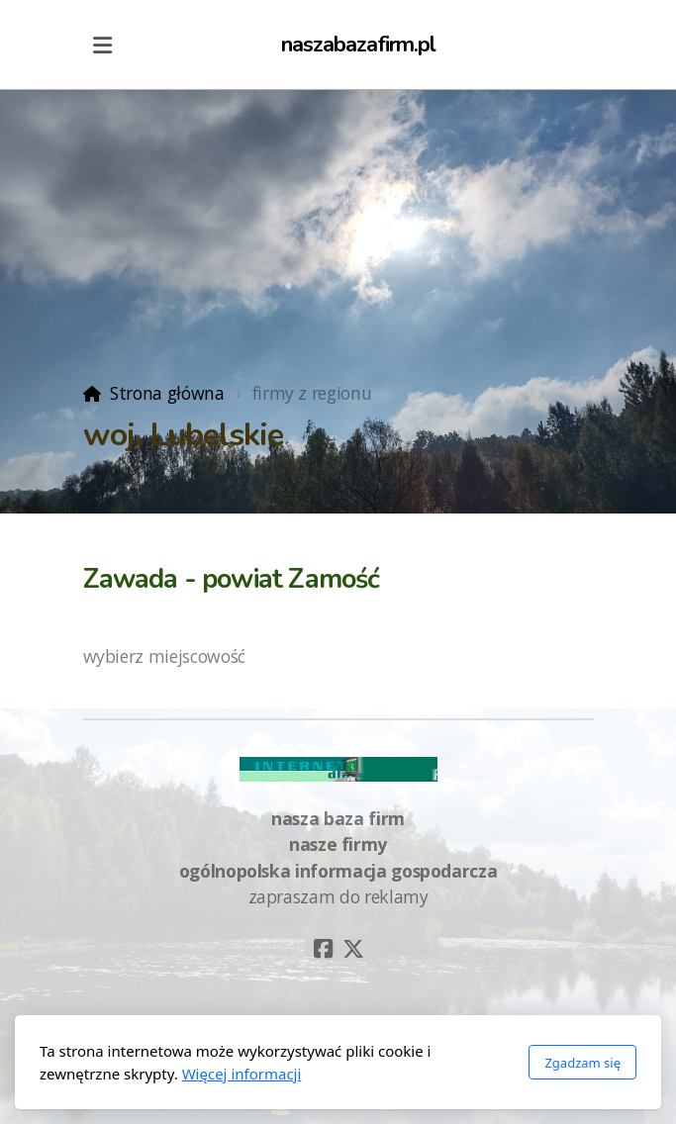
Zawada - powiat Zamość (231, 579)
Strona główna (167, 393)
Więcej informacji (242, 1073)
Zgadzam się (582, 1063)
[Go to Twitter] (353, 949)
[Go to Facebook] (323, 949)
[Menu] (103, 44)
